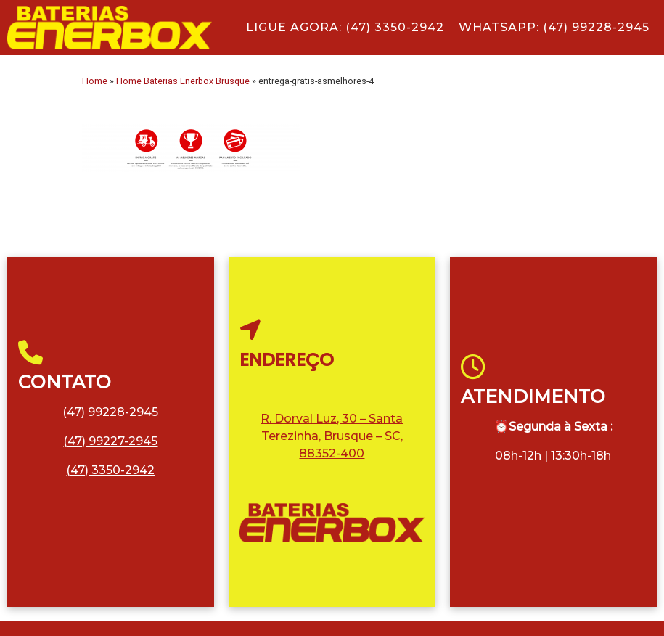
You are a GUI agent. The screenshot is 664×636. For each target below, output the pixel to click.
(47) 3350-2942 (110, 470)
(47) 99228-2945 (110, 412)
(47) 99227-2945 (110, 441)
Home (94, 81)
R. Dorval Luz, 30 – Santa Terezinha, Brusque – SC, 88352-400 (332, 436)
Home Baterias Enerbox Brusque (183, 81)
